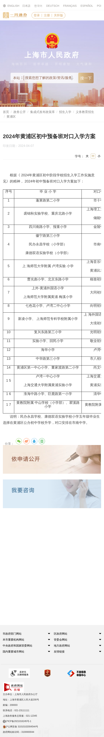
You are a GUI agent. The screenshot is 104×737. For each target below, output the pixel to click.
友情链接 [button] (59, 651)
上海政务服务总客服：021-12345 (20, 705)
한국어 (38, 5)
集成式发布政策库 (42, 112)
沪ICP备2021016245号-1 (17, 711)
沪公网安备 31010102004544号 (20, 716)
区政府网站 (61, 633)
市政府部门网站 (12, 633)
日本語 (26, 5)
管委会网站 (61, 639)
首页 (6, 112)
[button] (12, 633)
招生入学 (65, 112)
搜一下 (86, 78)
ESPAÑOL (87, 5)
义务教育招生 (85, 112)
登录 (37, 15)
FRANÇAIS (70, 5)
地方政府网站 (62, 645)
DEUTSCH (52, 5)
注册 (47, 15)
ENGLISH (9, 6)
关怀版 (59, 15)
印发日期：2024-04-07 (20, 146)
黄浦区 (11, 116)
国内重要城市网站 (13, 651)
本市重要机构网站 (13, 639)
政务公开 (19, 112)
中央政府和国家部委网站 (17, 645)
